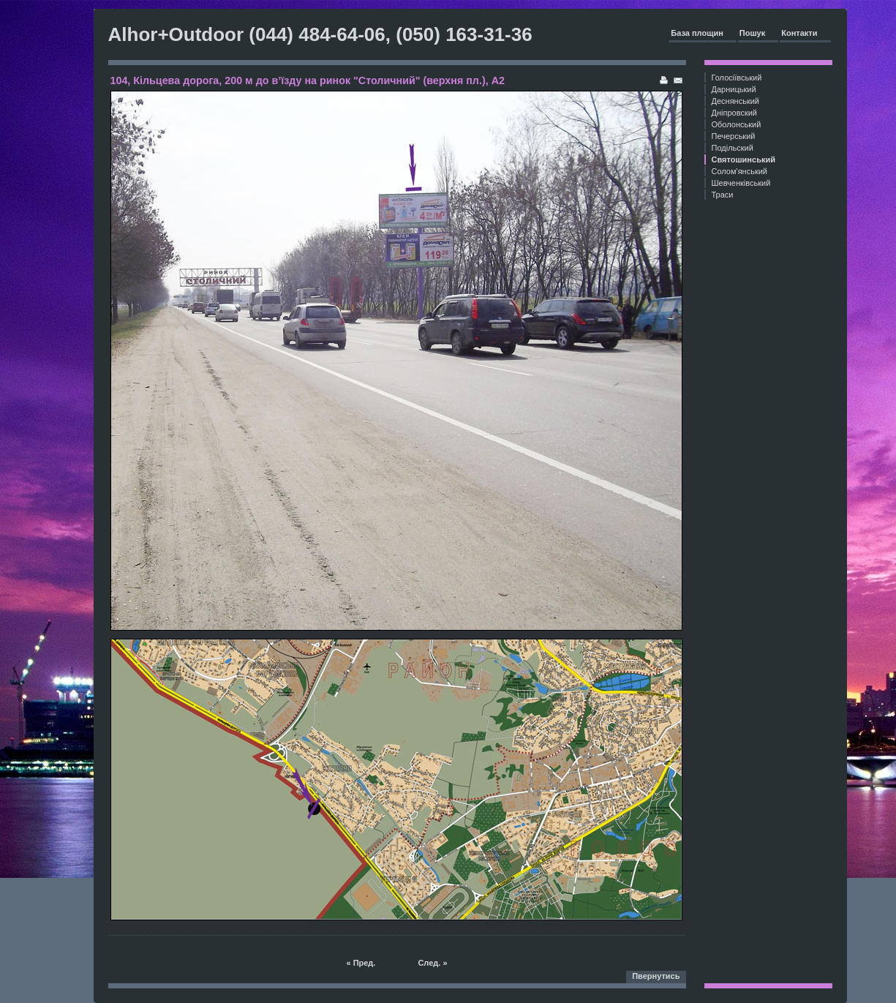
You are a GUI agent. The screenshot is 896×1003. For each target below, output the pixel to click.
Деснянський (736, 101)
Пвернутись (655, 976)
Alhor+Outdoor (176, 34)
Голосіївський (737, 77)
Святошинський (743, 159)
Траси (723, 194)
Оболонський (736, 124)
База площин (697, 33)
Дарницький (734, 89)
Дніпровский (734, 112)
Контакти (799, 33)
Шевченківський (741, 183)
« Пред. (360, 962)
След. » (432, 962)
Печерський (734, 136)
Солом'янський (740, 171)
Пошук (752, 33)
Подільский (732, 147)
